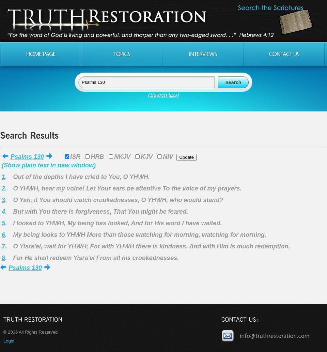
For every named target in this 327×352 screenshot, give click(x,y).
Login (8, 340)
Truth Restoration (162, 21)
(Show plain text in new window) (49, 165)
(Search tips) (163, 95)
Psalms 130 (27, 156)
